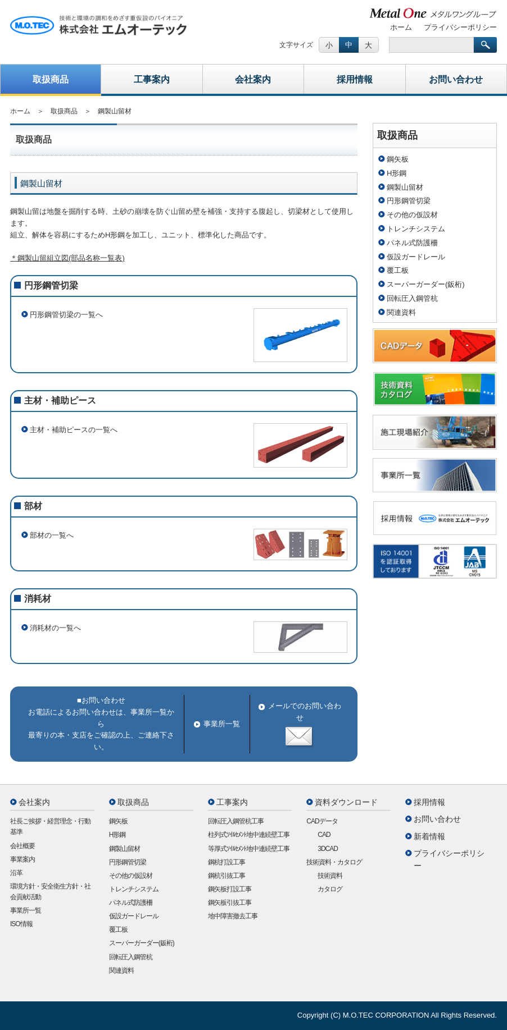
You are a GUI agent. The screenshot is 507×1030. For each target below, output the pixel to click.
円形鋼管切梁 (51, 285)
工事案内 (152, 79)
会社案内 (253, 79)
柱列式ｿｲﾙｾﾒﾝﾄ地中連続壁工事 (248, 835)
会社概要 (22, 846)
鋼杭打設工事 (226, 862)
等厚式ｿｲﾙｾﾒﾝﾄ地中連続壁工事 (248, 849)
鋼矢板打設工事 (229, 889)
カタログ (330, 889)
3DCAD (328, 849)
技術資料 (330, 876)
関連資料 (401, 312)
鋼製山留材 (405, 187)
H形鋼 (396, 173)
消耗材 (37, 598)
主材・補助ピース (60, 400)
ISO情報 (21, 924)
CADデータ (321, 821)
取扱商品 (51, 79)
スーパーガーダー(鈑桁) (426, 284)
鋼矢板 (398, 159)
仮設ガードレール (416, 257)
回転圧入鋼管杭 (412, 298)
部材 (33, 506)
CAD (324, 835)
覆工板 (398, 270)
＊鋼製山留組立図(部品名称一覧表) (67, 258)
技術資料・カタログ (334, 862)
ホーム (401, 27)
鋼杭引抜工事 (226, 876)
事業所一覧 (221, 724)
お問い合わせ (456, 79)
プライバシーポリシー (460, 27)
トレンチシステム (416, 229)
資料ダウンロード (346, 802)
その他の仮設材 (412, 214)
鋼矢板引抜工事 (229, 903)
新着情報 (429, 836)
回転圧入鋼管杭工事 (236, 821)
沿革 (16, 873)
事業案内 (22, 859)
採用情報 (355, 79)
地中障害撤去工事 (232, 916)
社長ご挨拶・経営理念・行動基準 (50, 826)
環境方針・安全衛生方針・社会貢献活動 (50, 891)
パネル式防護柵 (412, 243)
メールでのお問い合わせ (299, 725)
